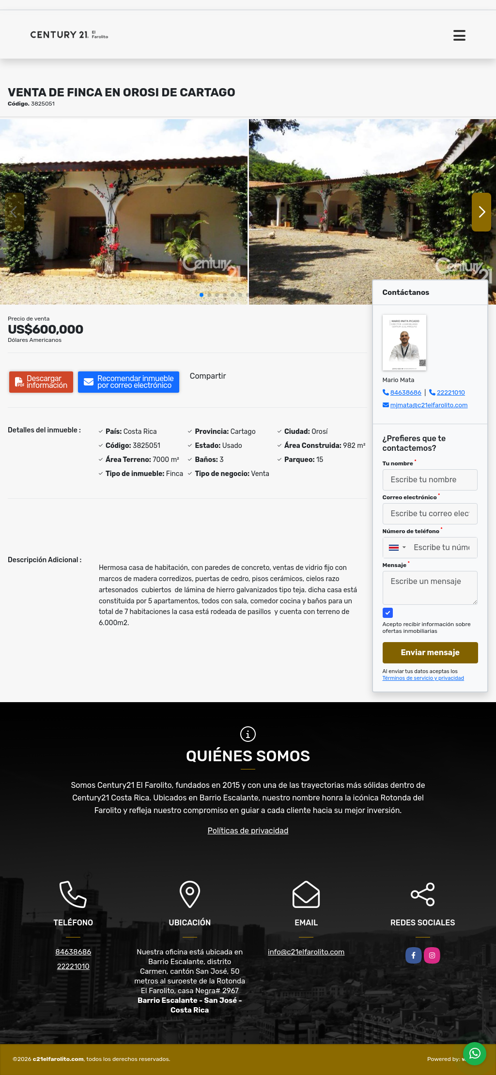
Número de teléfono (413, 531)
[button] (201, 295)
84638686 (405, 392)
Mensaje (396, 564)
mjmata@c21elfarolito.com (429, 405)
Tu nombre (400, 463)
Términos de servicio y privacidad (424, 678)
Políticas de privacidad (248, 830)
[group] (124, 212)
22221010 (451, 392)
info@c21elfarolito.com (306, 952)
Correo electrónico (411, 497)
